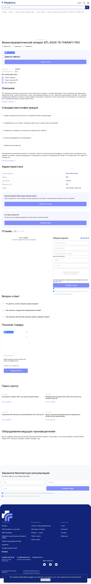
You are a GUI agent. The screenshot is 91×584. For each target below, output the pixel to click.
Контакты (64, 529)
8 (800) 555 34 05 (8, 557)
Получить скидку (45, 204)
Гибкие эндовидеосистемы (11, 541)
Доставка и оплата (38, 529)
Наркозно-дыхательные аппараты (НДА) (14, 537)
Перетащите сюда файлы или (71, 273)
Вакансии (64, 536)
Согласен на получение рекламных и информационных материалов (72, 288)
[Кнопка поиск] (87, 7)
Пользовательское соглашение (31, 573)
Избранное (6, 46)
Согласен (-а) (45, 580)
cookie (31, 577)
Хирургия (5, 545)
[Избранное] (26, 332)
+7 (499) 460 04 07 (23, 557)
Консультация (45, 223)
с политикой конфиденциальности (63, 294)
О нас (63, 526)
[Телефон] (84, 3)
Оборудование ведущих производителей (28, 431)
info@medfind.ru (37, 557)
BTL (16, 71)
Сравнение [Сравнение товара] (16, 46)
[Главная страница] (8, 3)
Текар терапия (8, 355)
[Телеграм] (44, 564)
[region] (71, 259)
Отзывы (63, 533)
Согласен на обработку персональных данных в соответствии (28, 493)
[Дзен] (50, 564)
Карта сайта (35, 539)
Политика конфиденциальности (31, 571)
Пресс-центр (36, 536)
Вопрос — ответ (37, 533)
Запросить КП (45, 62)
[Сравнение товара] (26, 336)
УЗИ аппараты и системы (11, 529)
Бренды (4, 526)
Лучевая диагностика (9, 548)
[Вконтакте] (56, 564)
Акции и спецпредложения (41, 526)
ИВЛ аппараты (7, 533)
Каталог (5, 551)
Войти (79, 3)
